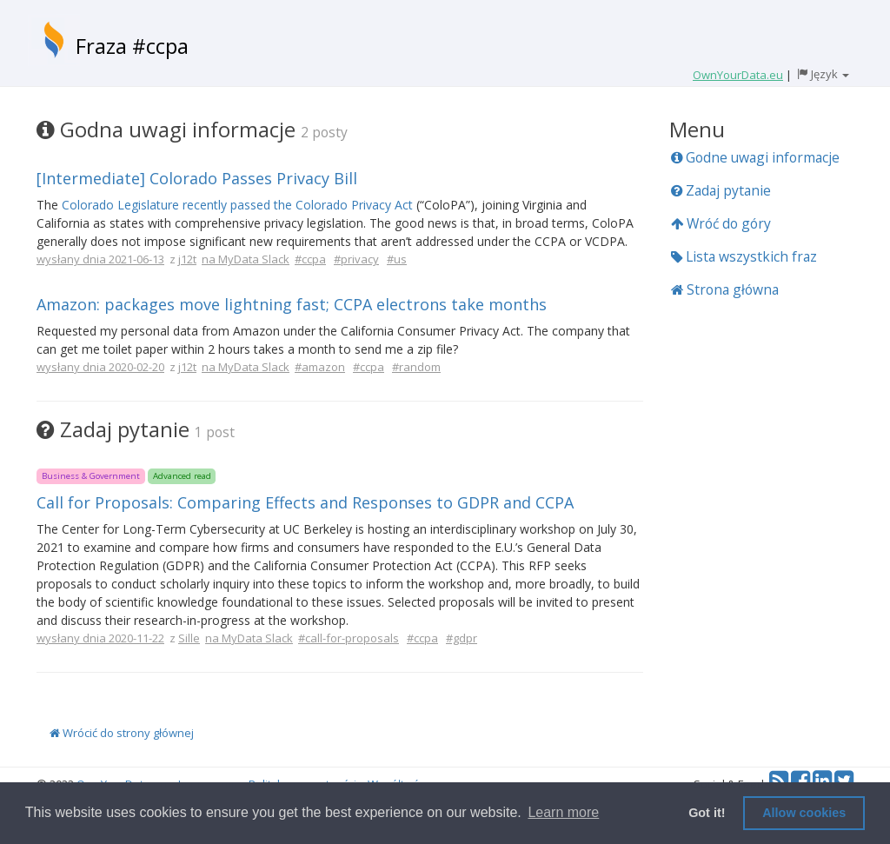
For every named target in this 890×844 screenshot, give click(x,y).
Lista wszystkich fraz (744, 256)
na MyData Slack (245, 259)
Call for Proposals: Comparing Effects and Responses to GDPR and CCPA (305, 502)
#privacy (356, 259)
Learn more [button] (563, 812)
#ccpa (310, 259)
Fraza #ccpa (132, 45)
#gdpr (461, 638)
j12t (187, 259)
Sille (189, 638)
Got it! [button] (706, 813)
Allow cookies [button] (804, 813)
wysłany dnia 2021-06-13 (100, 259)
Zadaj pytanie (721, 190)
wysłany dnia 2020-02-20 (100, 367)
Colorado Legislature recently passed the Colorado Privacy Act (237, 204)
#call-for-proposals (348, 638)
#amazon (320, 367)
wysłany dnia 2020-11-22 (100, 638)
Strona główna (725, 289)
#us (397, 259)
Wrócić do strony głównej (122, 733)
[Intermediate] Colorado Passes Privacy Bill (197, 178)
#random (416, 367)
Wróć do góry (721, 223)
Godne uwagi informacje (755, 157)
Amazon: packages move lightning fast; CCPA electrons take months (292, 304)
